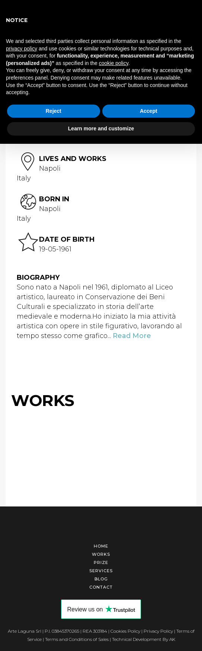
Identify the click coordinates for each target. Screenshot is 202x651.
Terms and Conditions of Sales (77, 639)
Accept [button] (148, 111)
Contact (101, 587)
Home (101, 546)
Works (101, 554)
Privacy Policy (158, 631)
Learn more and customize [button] (101, 128)
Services (101, 570)
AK (172, 639)
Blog (101, 579)
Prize (101, 562)
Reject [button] (53, 111)
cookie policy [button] (113, 63)
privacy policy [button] (21, 49)
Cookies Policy (125, 631)
